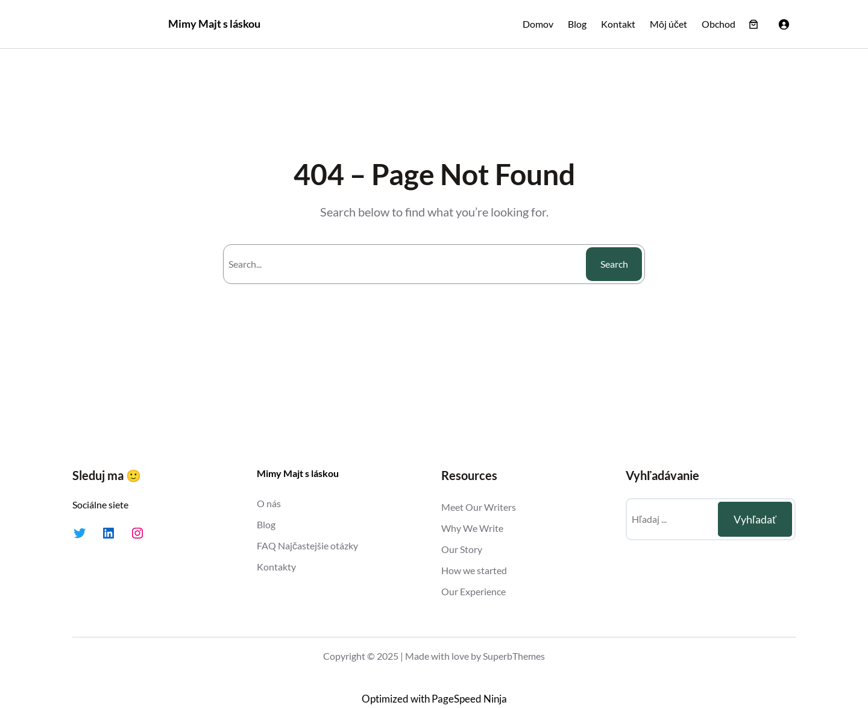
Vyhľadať (755, 519)
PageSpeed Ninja (469, 699)
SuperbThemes (514, 656)
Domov (538, 24)
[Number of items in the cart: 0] (753, 24)
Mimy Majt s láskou (214, 23)
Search (614, 264)
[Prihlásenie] (784, 24)
